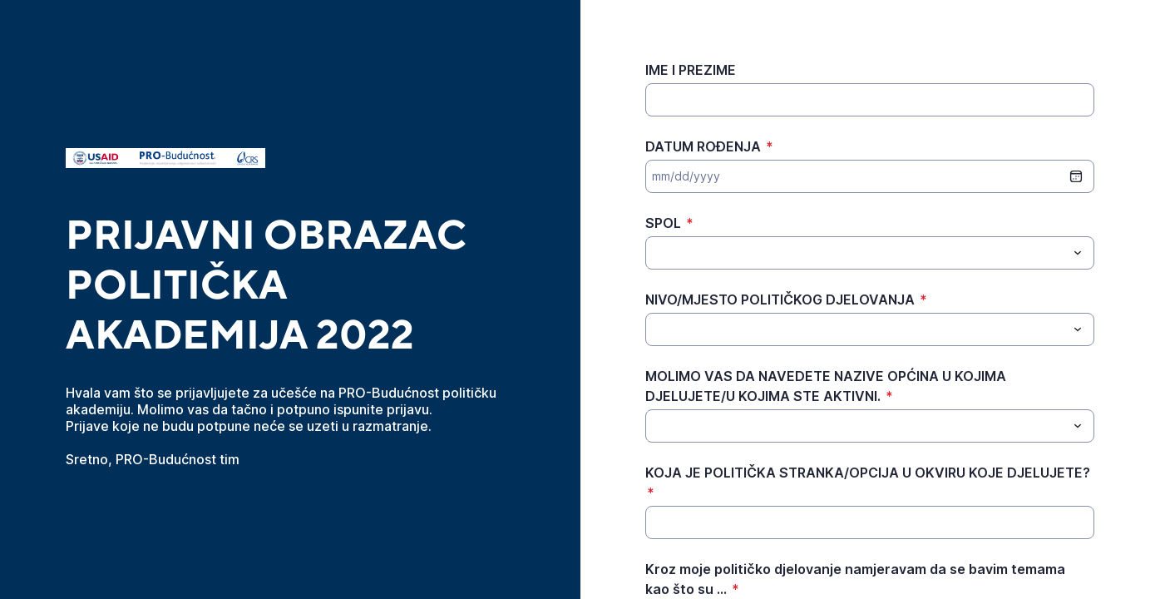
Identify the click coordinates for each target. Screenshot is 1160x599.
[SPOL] (856, 253)
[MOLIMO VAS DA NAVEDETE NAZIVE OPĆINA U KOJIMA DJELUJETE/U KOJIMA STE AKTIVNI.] (856, 426)
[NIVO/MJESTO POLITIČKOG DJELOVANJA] (856, 329)
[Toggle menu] (1077, 253)
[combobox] (869, 253)
